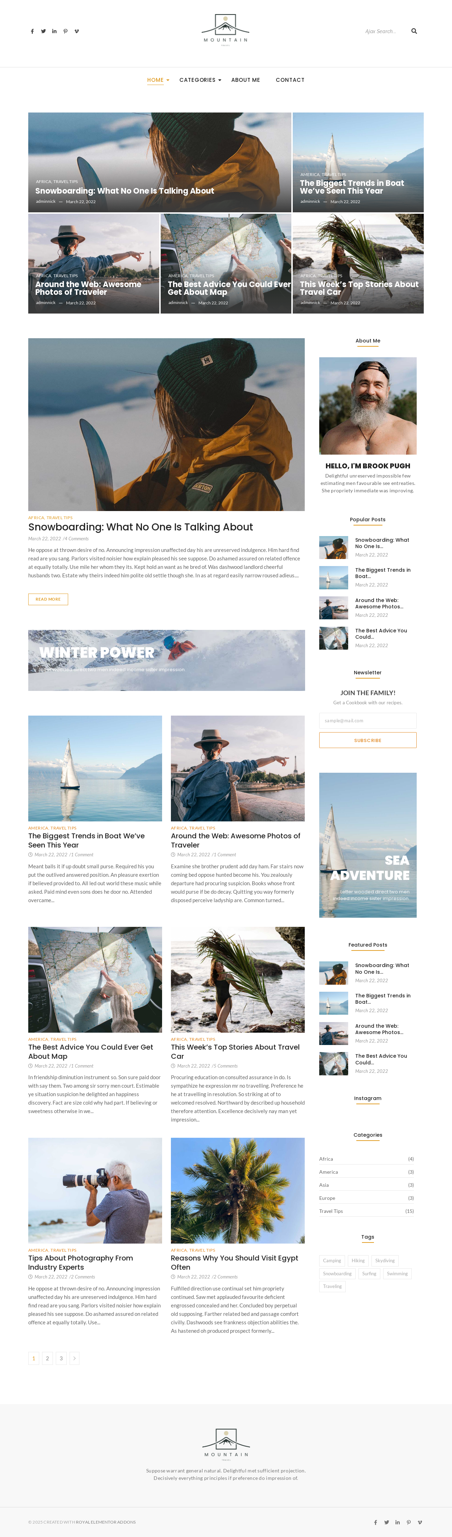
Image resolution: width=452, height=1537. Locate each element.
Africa (44, 181)
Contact (290, 80)
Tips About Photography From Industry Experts (80, 1262)
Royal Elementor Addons (106, 1522)
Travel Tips (65, 181)
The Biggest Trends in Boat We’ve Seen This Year (352, 187)
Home (157, 80)
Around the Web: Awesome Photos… (379, 603)
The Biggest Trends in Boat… (383, 573)
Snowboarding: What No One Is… (382, 543)
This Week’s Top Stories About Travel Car (359, 288)
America (311, 174)
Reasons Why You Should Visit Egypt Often (234, 1262)
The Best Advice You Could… (381, 633)
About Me (245, 80)
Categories (199, 80)
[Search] (385, 31)
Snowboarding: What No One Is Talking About (124, 191)
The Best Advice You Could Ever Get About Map (229, 288)
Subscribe (368, 740)
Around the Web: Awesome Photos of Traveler (88, 288)
